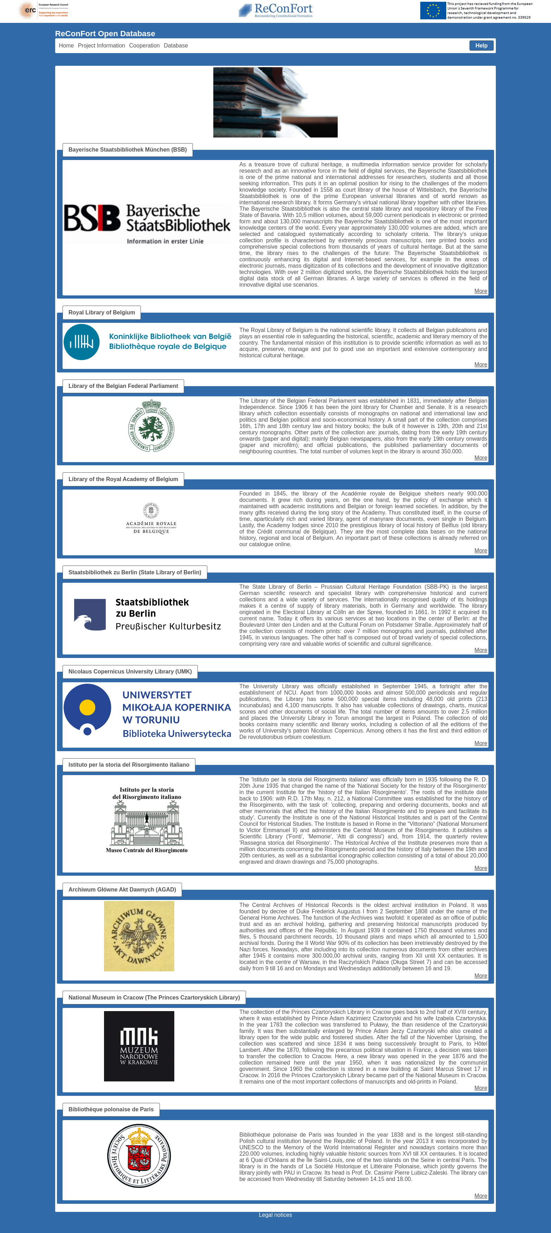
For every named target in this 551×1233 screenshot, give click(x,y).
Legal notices (275, 1215)
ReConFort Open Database (105, 33)
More (480, 291)
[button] (481, 45)
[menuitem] (66, 45)
